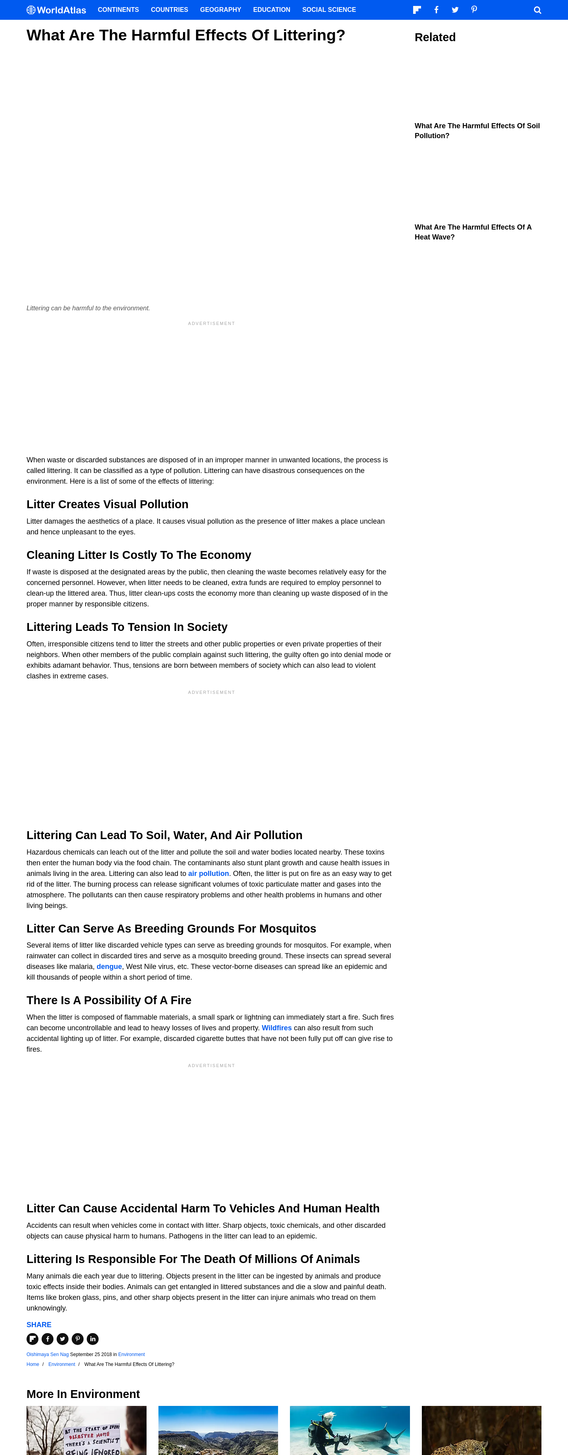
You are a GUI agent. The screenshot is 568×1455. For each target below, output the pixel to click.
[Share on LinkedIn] (93, 1339)
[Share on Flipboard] (32, 1339)
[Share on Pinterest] (78, 1339)
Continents (118, 9)
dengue (109, 967)
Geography (220, 9)
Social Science (329, 9)
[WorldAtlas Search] (537, 10)
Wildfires (277, 1028)
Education (271, 9)
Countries (169, 9)
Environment (131, 1354)
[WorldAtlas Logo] (59, 10)
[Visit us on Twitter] (455, 10)
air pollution (208, 874)
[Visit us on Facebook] (436, 10)
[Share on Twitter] (63, 1339)
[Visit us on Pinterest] (474, 10)
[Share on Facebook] (47, 1339)
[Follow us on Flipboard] (417, 10)
